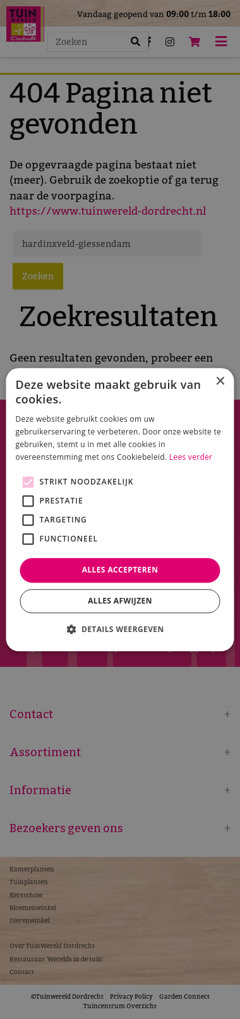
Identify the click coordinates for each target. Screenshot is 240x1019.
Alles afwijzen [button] (120, 600)
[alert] (120, 509)
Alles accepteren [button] (120, 570)
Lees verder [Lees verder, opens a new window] (191, 457)
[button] (120, 629)
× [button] (220, 381)
